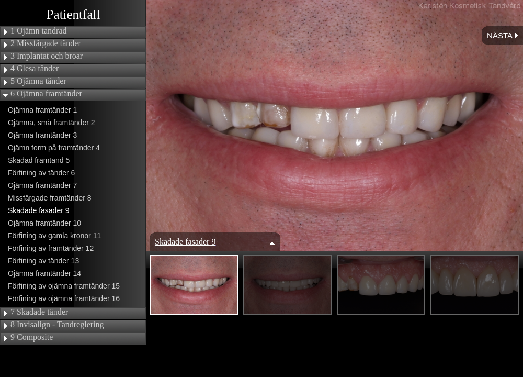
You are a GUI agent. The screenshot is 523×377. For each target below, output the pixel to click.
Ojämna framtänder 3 (42, 135)
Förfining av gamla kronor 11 (54, 235)
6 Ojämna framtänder (46, 94)
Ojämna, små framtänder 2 (51, 122)
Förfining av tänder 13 (43, 260)
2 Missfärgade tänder (45, 43)
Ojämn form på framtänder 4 (54, 147)
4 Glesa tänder (34, 68)
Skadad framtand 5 (39, 160)
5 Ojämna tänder (38, 81)
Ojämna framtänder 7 (42, 185)
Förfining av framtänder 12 (51, 248)
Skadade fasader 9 (39, 210)
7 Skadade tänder (39, 312)
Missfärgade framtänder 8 (50, 198)
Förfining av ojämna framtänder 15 (64, 286)
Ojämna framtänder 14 (44, 273)
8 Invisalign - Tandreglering (57, 324)
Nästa (502, 35)
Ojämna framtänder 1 (42, 110)
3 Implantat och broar (46, 56)
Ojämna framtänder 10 (44, 223)
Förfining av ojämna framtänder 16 (64, 298)
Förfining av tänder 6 (41, 172)
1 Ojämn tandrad (38, 31)
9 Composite (31, 337)
